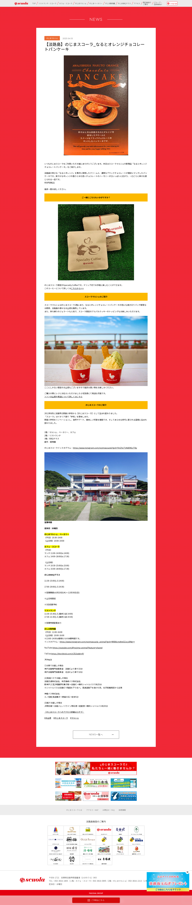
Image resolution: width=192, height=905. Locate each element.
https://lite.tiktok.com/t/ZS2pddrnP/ (67, 653)
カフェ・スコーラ (65, 3)
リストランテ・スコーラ (47, 3)
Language (173, 3)
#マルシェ (74, 718)
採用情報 (122, 810)
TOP (34, 3)
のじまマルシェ (80, 3)
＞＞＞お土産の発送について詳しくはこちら (63, 396)
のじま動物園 (110, 3)
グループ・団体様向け (158, 3)
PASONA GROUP (96, 893)
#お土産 (47, 718)
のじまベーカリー (95, 3)
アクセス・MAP (92, 810)
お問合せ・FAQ (109, 810)
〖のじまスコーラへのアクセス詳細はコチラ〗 (64, 712)
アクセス (137, 3)
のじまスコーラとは (74, 810)
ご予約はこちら (96, 900)
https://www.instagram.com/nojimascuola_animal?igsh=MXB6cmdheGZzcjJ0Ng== (97, 641)
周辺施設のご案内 (147, 3)
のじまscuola (21, 3)
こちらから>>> (77, 288)
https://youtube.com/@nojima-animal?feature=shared (77, 647)
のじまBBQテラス (124, 3)
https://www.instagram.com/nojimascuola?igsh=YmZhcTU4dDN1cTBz (105, 447)
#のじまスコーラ (60, 718)
